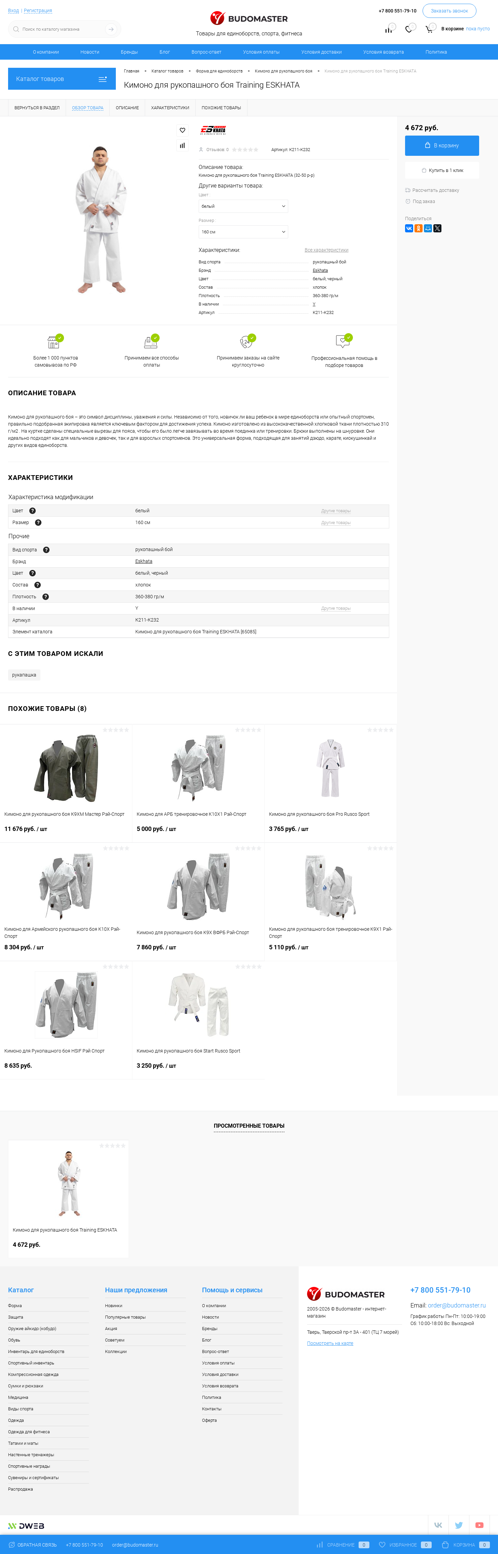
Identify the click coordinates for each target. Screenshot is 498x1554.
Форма (15, 1305)
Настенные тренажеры (31, 1454)
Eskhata (320, 270)
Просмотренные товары (249, 1126)
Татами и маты (23, 1443)
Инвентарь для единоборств (36, 1351)
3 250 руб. (198, 1069)
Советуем (115, 1340)
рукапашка (24, 675)
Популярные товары (125, 1317)
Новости (89, 52)
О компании (46, 52)
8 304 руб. (66, 951)
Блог (165, 52)
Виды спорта (20, 1408)
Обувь (14, 1340)
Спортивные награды (29, 1466)
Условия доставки (321, 52)
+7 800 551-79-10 (84, 1545)
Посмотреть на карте (330, 1343)
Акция (111, 1328)
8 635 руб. (66, 1069)
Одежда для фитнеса (29, 1431)
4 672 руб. (26, 1244)
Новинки (113, 1305)
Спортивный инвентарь (31, 1362)
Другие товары (336, 510)
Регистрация (38, 10)
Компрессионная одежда (33, 1374)
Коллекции (116, 1351)
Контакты (212, 1408)
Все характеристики (326, 250)
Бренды (129, 52)
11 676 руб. (66, 833)
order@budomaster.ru (457, 1305)
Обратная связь (32, 1545)
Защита (15, 1317)
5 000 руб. (198, 833)
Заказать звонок (449, 10)
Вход (13, 10)
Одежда (16, 1420)
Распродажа (20, 1489)
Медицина (18, 1397)
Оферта (209, 1420)
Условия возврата (383, 52)
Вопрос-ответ (207, 52)
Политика (436, 52)
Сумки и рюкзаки (25, 1385)
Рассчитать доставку (432, 190)
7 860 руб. (198, 951)
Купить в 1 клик (442, 170)
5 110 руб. (330, 951)
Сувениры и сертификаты (33, 1477)
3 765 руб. (330, 833)
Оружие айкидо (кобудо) (32, 1328)
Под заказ (420, 201)
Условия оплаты (261, 52)
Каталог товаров (62, 79)
